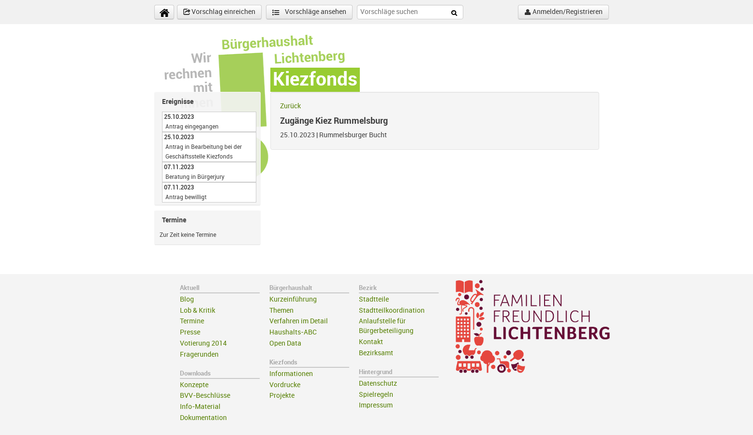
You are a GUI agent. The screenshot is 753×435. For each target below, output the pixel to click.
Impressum (376, 405)
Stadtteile (374, 299)
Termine (192, 321)
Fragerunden (199, 354)
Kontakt (371, 342)
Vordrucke (284, 385)
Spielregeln (376, 394)
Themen (281, 310)
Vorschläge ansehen (309, 12)
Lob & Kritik (197, 310)
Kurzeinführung (293, 299)
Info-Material (200, 406)
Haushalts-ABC (293, 332)
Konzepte (194, 385)
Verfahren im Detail (298, 321)
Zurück (290, 106)
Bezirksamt (376, 353)
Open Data (285, 343)
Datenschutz (378, 383)
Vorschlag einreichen (219, 12)
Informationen (291, 373)
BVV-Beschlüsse (205, 395)
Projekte (282, 395)
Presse (190, 332)
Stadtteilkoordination (392, 310)
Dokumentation (203, 417)
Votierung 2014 (203, 343)
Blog (187, 299)
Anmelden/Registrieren (563, 12)
